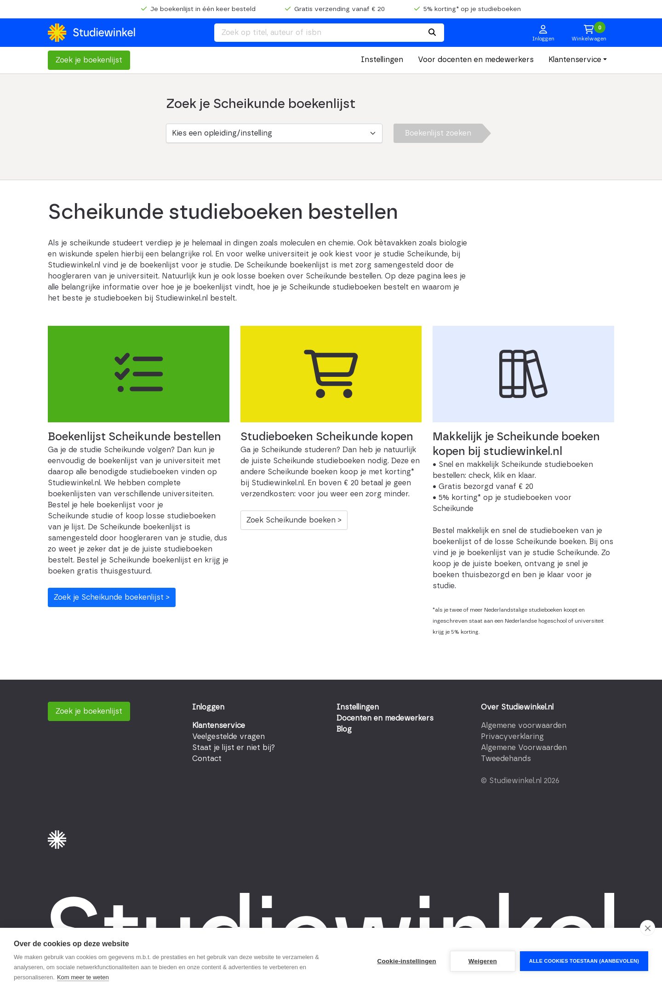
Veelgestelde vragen (228, 736)
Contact (207, 758)
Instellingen (382, 59)
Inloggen (208, 707)
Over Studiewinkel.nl (517, 707)
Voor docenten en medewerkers (476, 59)
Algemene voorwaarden (523, 725)
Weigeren (482, 961)
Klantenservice (574, 59)
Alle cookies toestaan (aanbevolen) (584, 961)
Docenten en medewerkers (385, 718)
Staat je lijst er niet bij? (233, 747)
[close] (647, 928)
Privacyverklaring (512, 736)
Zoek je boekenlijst (89, 60)
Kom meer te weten (83, 977)
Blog (344, 729)
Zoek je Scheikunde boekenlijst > (112, 597)
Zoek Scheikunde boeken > (294, 520)
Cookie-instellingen (406, 961)
